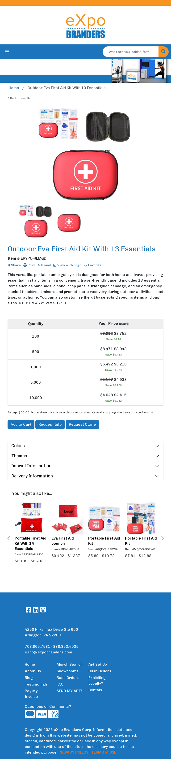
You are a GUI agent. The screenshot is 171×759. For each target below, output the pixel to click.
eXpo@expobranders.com (48, 652)
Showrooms (68, 671)
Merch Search (70, 664)
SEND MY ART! (69, 691)
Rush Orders (68, 677)
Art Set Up (97, 664)
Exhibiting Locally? (97, 680)
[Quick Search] (131, 51)
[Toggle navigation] (7, 51)
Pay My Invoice (31, 694)
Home (30, 664)
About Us (33, 671)
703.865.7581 (37, 646)
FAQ (60, 684)
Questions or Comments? (48, 706)
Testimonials (36, 684)
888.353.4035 (66, 646)
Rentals (95, 690)
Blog (29, 677)
